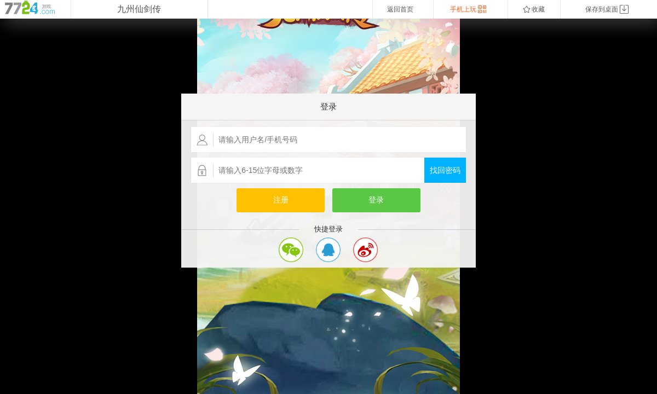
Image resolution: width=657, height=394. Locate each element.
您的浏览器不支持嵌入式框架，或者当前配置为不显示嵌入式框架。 (328, 206)
